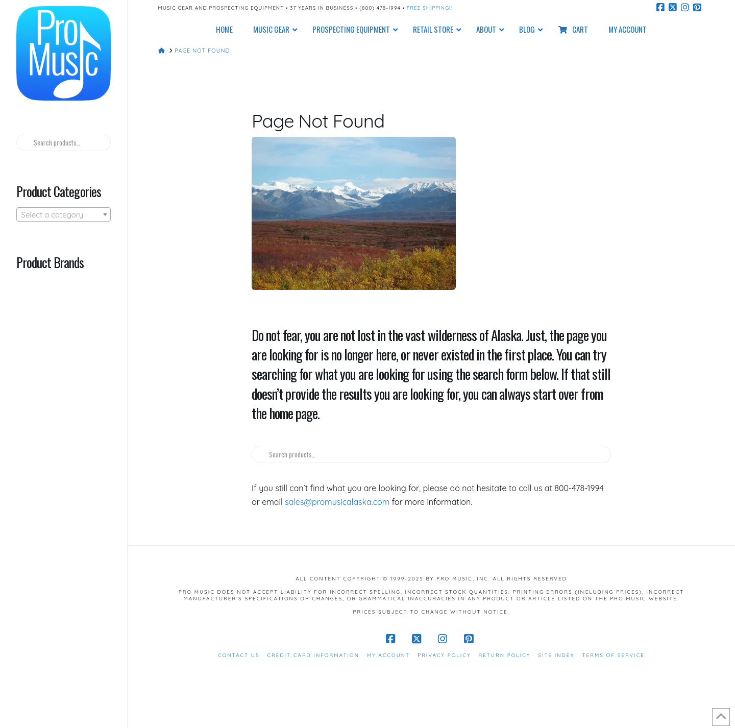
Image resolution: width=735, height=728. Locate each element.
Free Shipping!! (429, 8)
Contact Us (238, 655)
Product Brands (50, 262)
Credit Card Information (313, 655)
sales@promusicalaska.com (337, 502)
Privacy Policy (444, 655)
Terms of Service (613, 655)
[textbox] (63, 215)
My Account (388, 655)
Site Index (556, 655)
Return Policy (504, 655)
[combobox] (63, 214)
